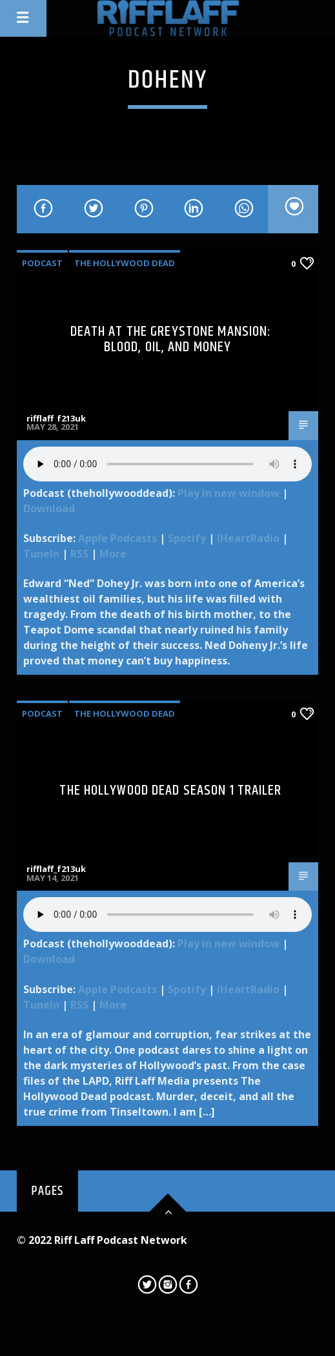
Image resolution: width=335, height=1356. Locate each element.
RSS (79, 554)
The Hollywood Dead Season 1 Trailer (170, 790)
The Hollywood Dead (124, 263)
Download (49, 508)
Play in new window (228, 493)
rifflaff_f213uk (56, 418)
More (113, 554)
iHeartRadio (248, 538)
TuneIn (41, 554)
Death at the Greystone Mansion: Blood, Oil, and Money (171, 339)
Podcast (42, 263)
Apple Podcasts (117, 538)
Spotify (187, 538)
